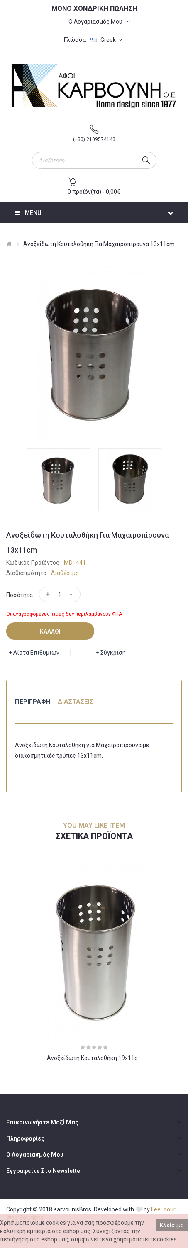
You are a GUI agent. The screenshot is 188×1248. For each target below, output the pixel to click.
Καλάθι (50, 631)
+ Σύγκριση (111, 652)
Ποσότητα (19, 595)
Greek (107, 40)
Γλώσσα (75, 40)
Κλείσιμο (172, 1225)
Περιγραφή (33, 701)
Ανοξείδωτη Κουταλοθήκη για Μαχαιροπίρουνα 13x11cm (99, 244)
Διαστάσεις (75, 701)
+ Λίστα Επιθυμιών (34, 652)
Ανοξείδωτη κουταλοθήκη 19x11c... (94, 1058)
